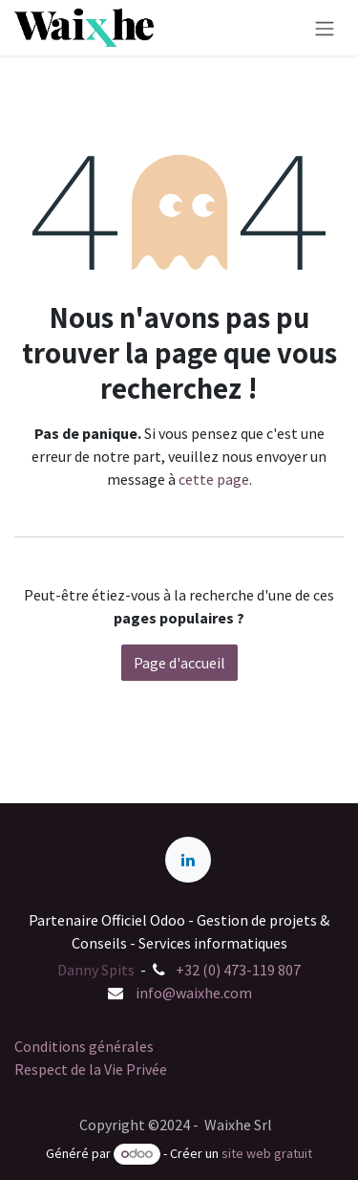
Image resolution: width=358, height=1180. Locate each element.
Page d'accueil (179, 662)
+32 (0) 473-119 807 (238, 969)
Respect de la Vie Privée (90, 1069)
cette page (214, 479)
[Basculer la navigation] (324, 28)
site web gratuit (266, 1153)
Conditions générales (84, 1046)
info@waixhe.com (194, 992)
